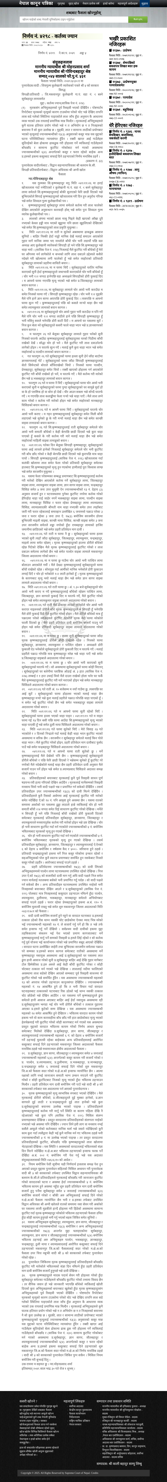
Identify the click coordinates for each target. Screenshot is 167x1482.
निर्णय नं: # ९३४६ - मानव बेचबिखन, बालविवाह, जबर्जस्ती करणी (125, 135)
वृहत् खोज (74, 3)
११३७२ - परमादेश (122, 97)
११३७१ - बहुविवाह (123, 109)
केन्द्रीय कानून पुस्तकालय (80, 1410)
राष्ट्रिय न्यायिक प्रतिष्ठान (79, 1420)
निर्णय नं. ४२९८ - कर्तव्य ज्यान (49, 36)
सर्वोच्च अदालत (76, 1406)
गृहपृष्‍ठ (61, 3)
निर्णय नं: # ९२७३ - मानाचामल (121, 187)
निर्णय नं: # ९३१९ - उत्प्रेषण (128, 201)
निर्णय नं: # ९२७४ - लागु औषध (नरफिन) (124, 171)
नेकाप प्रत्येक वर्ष (91, 3)
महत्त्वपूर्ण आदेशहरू (128, 3)
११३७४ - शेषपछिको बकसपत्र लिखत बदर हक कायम (123, 66)
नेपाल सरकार (75, 1424)
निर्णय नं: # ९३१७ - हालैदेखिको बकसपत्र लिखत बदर (125, 154)
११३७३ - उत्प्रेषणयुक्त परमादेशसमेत (123, 83)
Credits (94, 1473)
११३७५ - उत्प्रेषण (122, 50)
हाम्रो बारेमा (108, 3)
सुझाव (145, 3)
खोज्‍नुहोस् (138, 19)
